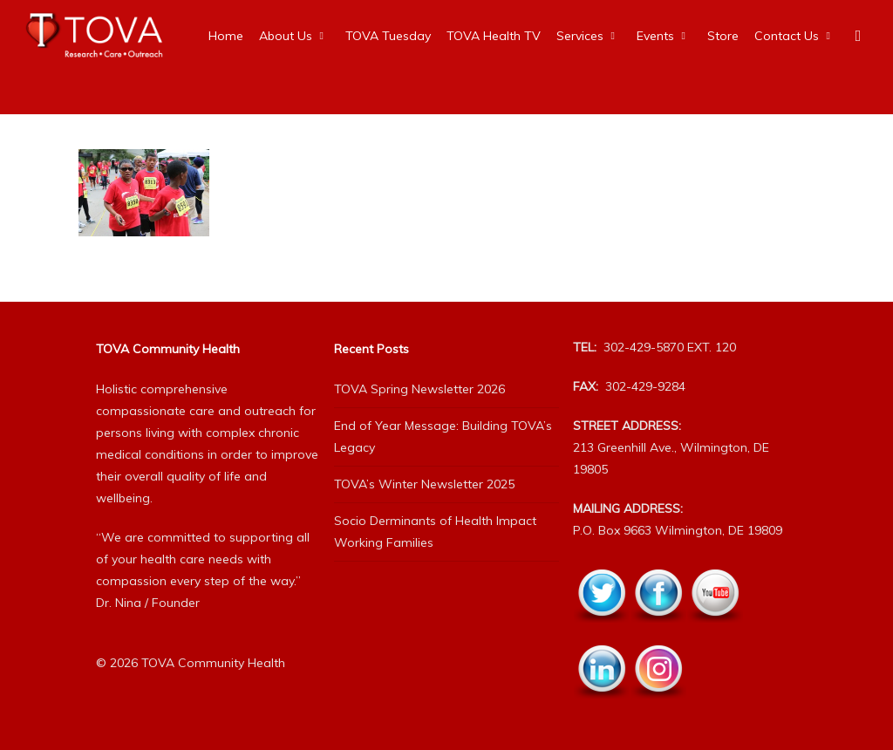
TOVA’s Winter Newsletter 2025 (424, 484)
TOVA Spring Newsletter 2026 (419, 389)
